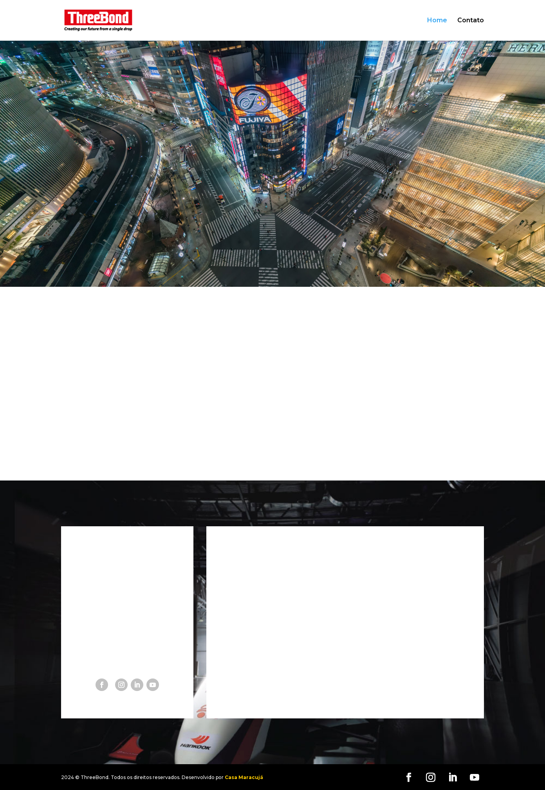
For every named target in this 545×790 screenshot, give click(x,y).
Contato (470, 21)
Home (437, 21)
